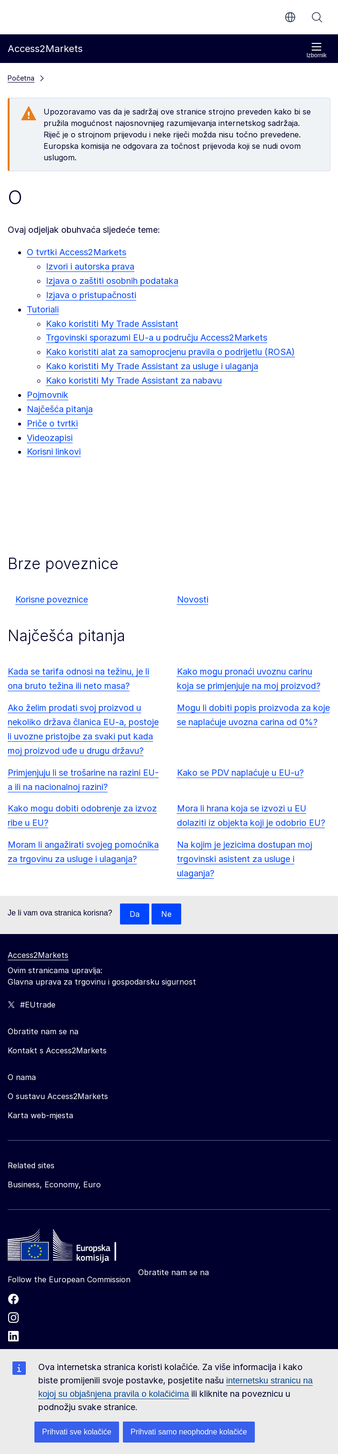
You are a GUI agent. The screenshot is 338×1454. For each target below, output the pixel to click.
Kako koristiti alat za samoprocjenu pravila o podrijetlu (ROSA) (170, 352)
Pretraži (317, 17)
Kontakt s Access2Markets (57, 1050)
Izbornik (316, 50)
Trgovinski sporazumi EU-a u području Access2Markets (156, 337)
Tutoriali (43, 309)
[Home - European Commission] (77, 1247)
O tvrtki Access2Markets (76, 252)
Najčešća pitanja (60, 409)
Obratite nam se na (173, 1272)
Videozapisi (50, 438)
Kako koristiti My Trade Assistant (112, 324)
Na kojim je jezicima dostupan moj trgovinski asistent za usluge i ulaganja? (244, 859)
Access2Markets (38, 955)
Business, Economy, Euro (54, 1184)
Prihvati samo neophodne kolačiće (189, 1432)
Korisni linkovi (54, 452)
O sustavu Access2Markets (58, 1096)
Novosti (192, 599)
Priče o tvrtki (52, 423)
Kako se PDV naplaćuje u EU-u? (240, 773)
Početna (21, 78)
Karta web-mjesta (40, 1115)
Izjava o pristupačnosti (91, 295)
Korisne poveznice (51, 599)
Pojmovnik (47, 395)
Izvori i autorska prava (90, 266)
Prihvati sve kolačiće (76, 1432)
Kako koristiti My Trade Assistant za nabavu (134, 380)
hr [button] (290, 17)
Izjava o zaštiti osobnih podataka (112, 281)
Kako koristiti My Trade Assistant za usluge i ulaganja (152, 366)
